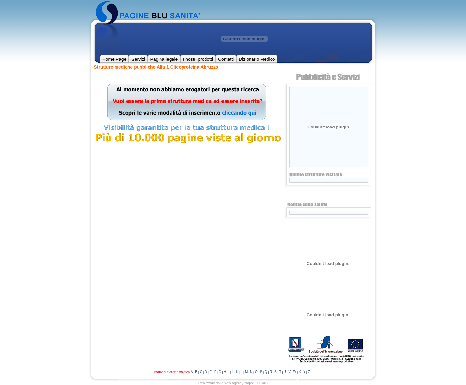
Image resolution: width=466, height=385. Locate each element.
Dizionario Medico (257, 59)
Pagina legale (164, 59)
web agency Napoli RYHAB (246, 383)
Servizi (138, 59)
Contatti (226, 59)
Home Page (115, 59)
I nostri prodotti (198, 59)
